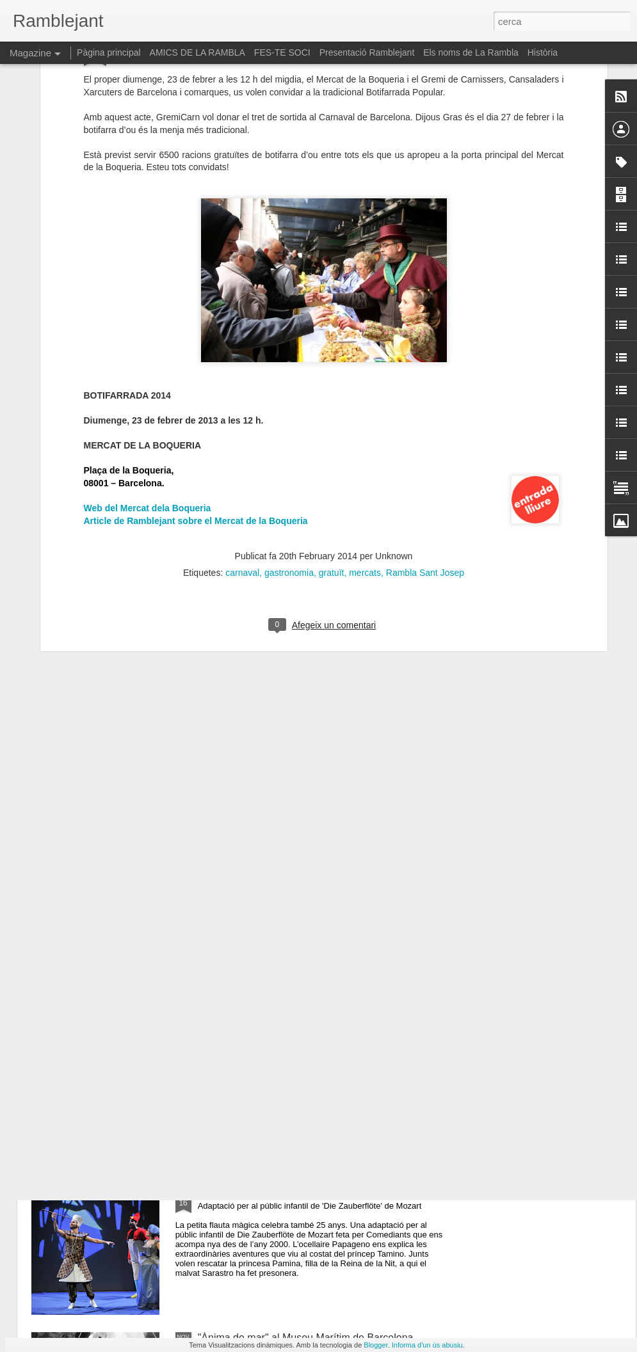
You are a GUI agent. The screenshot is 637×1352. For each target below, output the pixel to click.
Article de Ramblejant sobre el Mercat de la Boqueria (196, 310)
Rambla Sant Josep (425, 362)
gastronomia (289, 362)
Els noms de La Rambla (471, 52)
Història (543, 52)
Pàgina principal (109, 52)
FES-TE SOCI (282, 52)
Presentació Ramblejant (367, 52)
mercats (365, 362)
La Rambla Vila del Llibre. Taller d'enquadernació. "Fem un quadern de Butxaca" (310, 762)
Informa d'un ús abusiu (427, 1345)
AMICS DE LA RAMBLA (197, 52)
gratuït (331, 362)
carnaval (242, 362)
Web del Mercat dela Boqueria (147, 297)
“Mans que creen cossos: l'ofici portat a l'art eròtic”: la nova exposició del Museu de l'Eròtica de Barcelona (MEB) (318, 913)
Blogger (375, 1345)
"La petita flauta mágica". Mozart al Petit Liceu (302, 1192)
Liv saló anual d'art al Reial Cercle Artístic (292, 1047)
